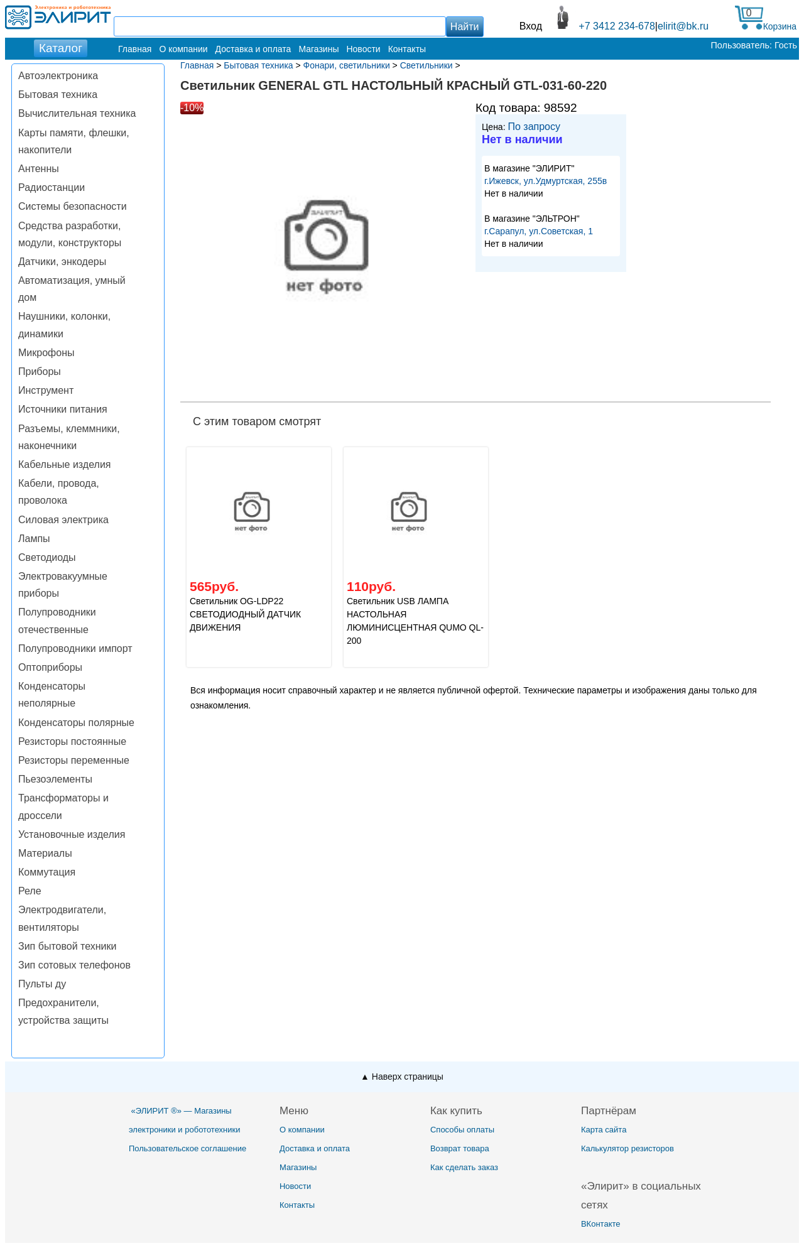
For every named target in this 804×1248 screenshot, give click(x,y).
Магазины (318, 49)
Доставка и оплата (253, 49)
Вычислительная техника (77, 113)
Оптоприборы (50, 667)
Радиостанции (51, 187)
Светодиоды (47, 557)
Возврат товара (459, 1148)
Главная (134, 49)
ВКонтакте (601, 1224)
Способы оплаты (462, 1129)
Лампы (34, 538)
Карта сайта (603, 1129)
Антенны (38, 168)
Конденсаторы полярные (76, 722)
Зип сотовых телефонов (74, 965)
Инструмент (45, 390)
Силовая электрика (63, 519)
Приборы (39, 371)
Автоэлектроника (58, 75)
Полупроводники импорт (75, 648)
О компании (183, 49)
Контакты (407, 49)
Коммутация (46, 872)
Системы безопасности (72, 206)
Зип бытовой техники (67, 946)
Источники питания (62, 409)
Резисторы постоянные (72, 741)
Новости (363, 49)
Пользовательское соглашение (187, 1148)
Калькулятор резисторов (627, 1148)
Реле (29, 891)
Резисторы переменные (73, 760)
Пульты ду (42, 984)
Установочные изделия (71, 834)
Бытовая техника (57, 94)
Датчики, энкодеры (62, 261)
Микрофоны (46, 352)
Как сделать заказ (464, 1167)
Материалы (45, 853)
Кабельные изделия (64, 464)
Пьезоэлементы (55, 779)
